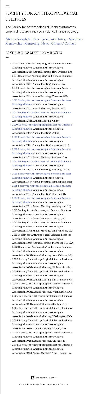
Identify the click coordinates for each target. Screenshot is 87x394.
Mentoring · (32, 43)
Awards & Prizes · (28, 39)
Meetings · (76, 39)
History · (62, 39)
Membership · (14, 43)
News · (45, 43)
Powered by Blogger (43, 378)
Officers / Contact (63, 43)
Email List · (48, 39)
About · (10, 39)
